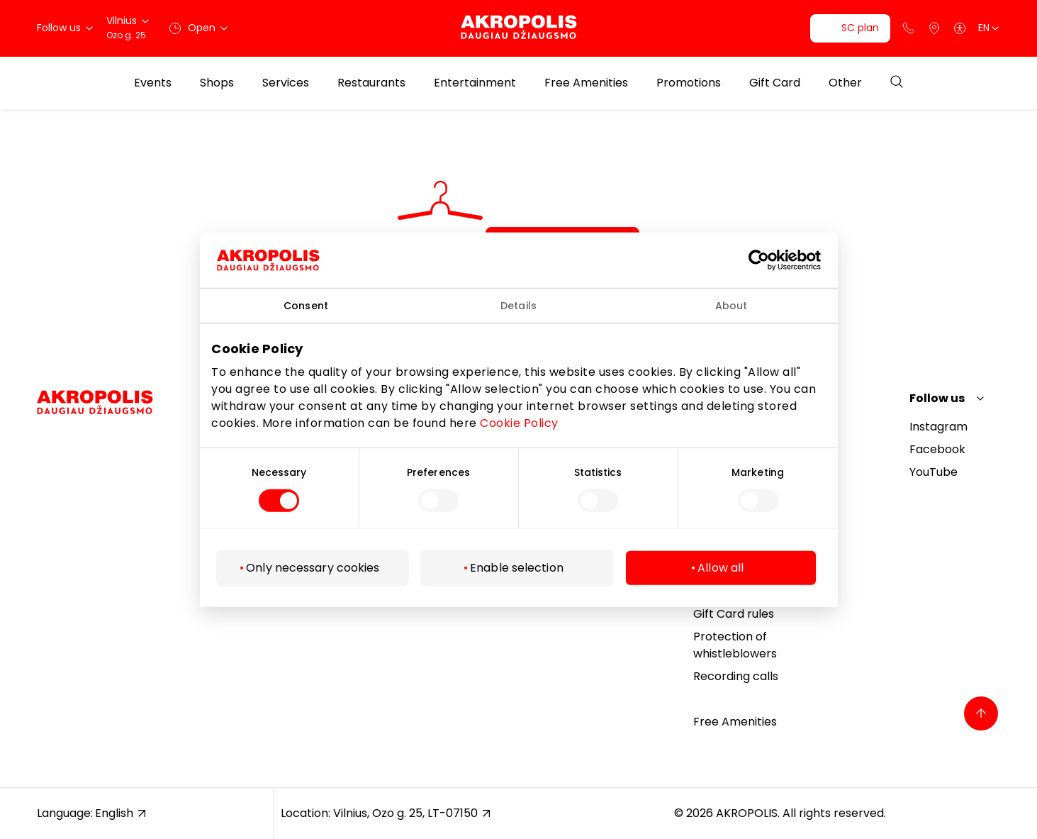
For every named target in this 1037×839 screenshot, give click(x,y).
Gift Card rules (733, 614)
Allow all (720, 568)
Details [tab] (518, 305)
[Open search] (896, 82)
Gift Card (774, 83)
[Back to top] (981, 713)
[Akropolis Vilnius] (519, 28)
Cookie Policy (519, 423)
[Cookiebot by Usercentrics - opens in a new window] (768, 259)
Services (285, 83)
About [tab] (731, 305)
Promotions (688, 83)
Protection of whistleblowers (735, 645)
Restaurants (371, 83)
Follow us (937, 398)
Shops (217, 83)
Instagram (938, 426)
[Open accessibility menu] (960, 28)
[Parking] (934, 28)
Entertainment (475, 83)
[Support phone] (909, 28)
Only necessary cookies (312, 568)
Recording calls (735, 676)
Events (153, 83)
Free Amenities (586, 83)
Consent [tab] (306, 305)
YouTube (933, 472)
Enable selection (517, 568)
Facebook (937, 449)
